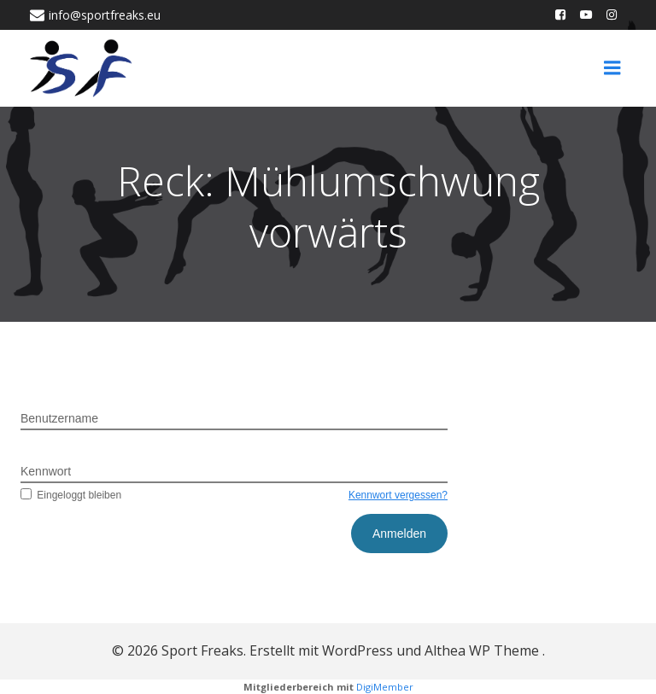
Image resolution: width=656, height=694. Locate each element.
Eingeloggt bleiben (70, 495)
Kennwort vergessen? (398, 495)
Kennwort (45, 471)
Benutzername (59, 418)
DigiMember (384, 686)
